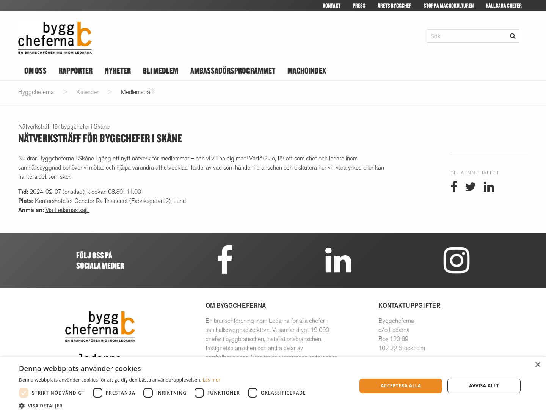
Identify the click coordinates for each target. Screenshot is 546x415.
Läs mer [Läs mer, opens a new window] (212, 380)
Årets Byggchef (394, 5)
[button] (164, 405)
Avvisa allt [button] (484, 385)
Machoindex (306, 70)
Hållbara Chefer (504, 5)
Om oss (35, 70)
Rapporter (76, 70)
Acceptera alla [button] (401, 385)
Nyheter (118, 70)
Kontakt (331, 5)
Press (359, 5)
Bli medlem (160, 70)
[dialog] (273, 386)
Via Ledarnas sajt (67, 210)
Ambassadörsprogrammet (232, 70)
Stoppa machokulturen (449, 5)
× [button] (537, 365)
